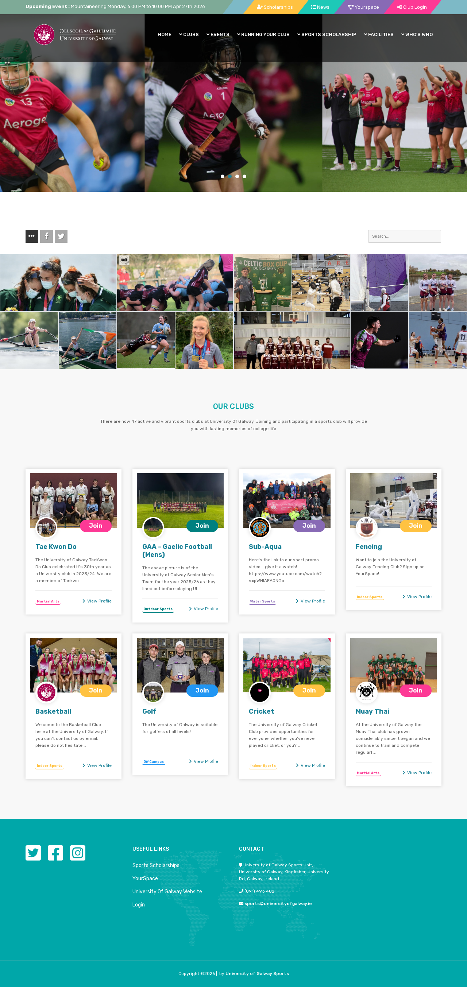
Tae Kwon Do (56, 547)
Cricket (261, 711)
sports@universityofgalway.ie (278, 903)
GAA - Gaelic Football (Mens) (177, 551)
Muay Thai (372, 711)
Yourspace (363, 7)
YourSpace (145, 878)
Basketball (53, 711)
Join (96, 525)
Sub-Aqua (265, 547)
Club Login (412, 7)
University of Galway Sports (257, 973)
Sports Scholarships (156, 865)
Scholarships (275, 7)
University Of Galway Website (167, 892)
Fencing (369, 547)
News (320, 7)
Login (138, 905)
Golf (149, 711)
